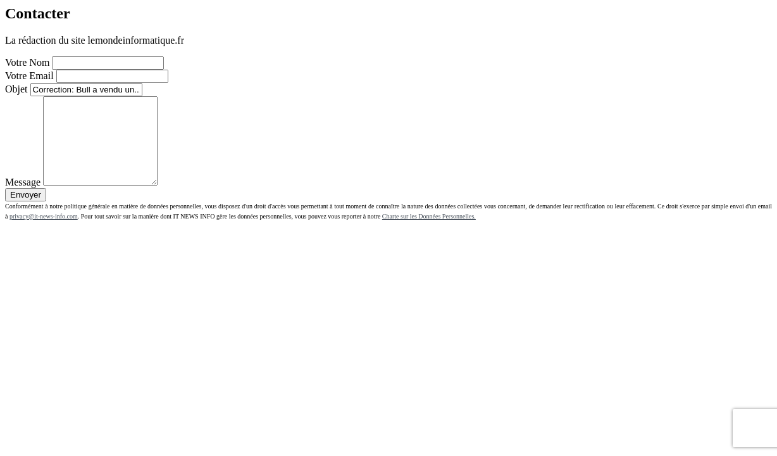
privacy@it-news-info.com (43, 233)
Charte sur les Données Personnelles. (429, 233)
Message (22, 199)
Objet (16, 89)
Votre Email (29, 75)
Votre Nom (27, 62)
